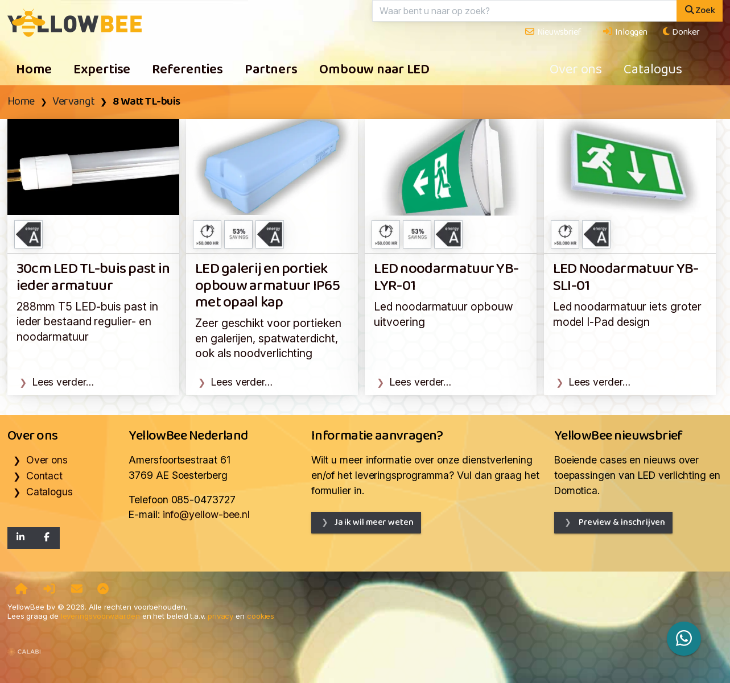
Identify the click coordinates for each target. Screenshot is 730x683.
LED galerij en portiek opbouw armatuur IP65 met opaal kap (267, 286)
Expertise (101, 70)
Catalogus (653, 70)
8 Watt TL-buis (146, 101)
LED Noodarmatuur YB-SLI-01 (626, 277)
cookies (260, 615)
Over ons (576, 70)
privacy (220, 615)
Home (34, 70)
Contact (44, 476)
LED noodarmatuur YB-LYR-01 (446, 277)
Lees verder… (63, 382)
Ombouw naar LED (374, 70)
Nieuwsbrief (552, 32)
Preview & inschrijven (621, 522)
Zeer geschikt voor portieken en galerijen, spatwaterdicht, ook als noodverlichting (268, 338)
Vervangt (73, 101)
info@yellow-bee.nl (206, 514)
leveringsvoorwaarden (100, 615)
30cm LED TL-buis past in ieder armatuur (93, 277)
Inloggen (624, 32)
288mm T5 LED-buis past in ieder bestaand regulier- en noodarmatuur (87, 321)
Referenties (187, 70)
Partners (271, 70)
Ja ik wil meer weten (374, 522)
